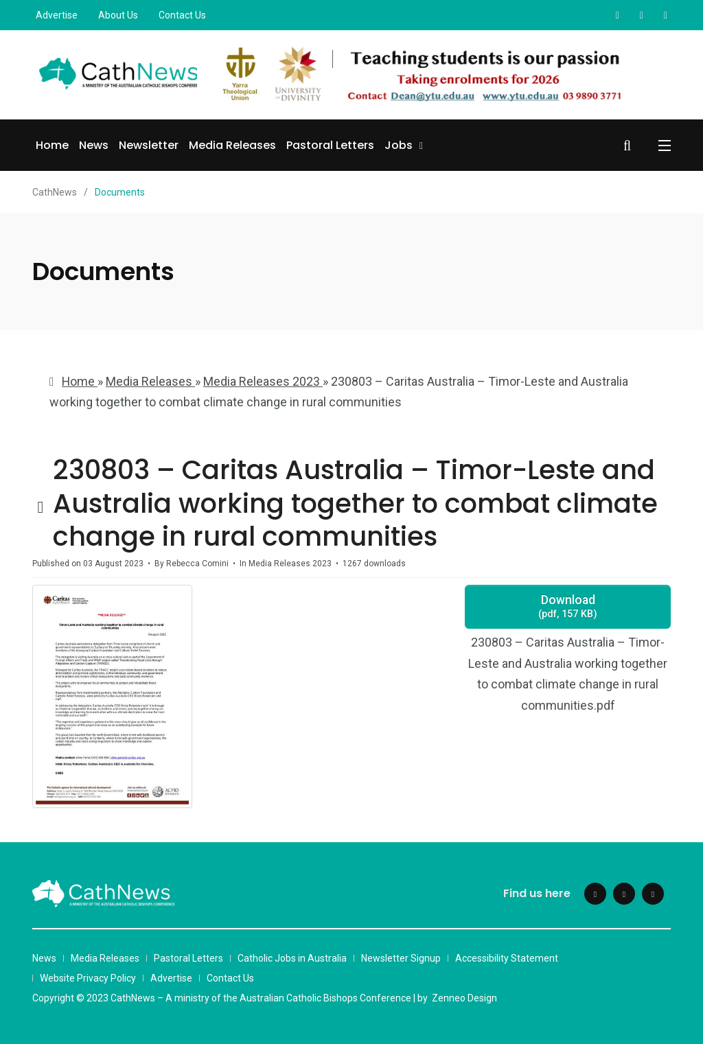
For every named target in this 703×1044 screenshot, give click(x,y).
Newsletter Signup (401, 958)
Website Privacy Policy (88, 978)
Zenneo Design (464, 998)
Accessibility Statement (506, 958)
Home (52, 145)
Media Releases (232, 145)
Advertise (57, 15)
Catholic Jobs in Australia (292, 958)
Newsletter (148, 145)
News (93, 145)
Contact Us (182, 15)
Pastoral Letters (330, 145)
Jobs (398, 145)
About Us (118, 15)
